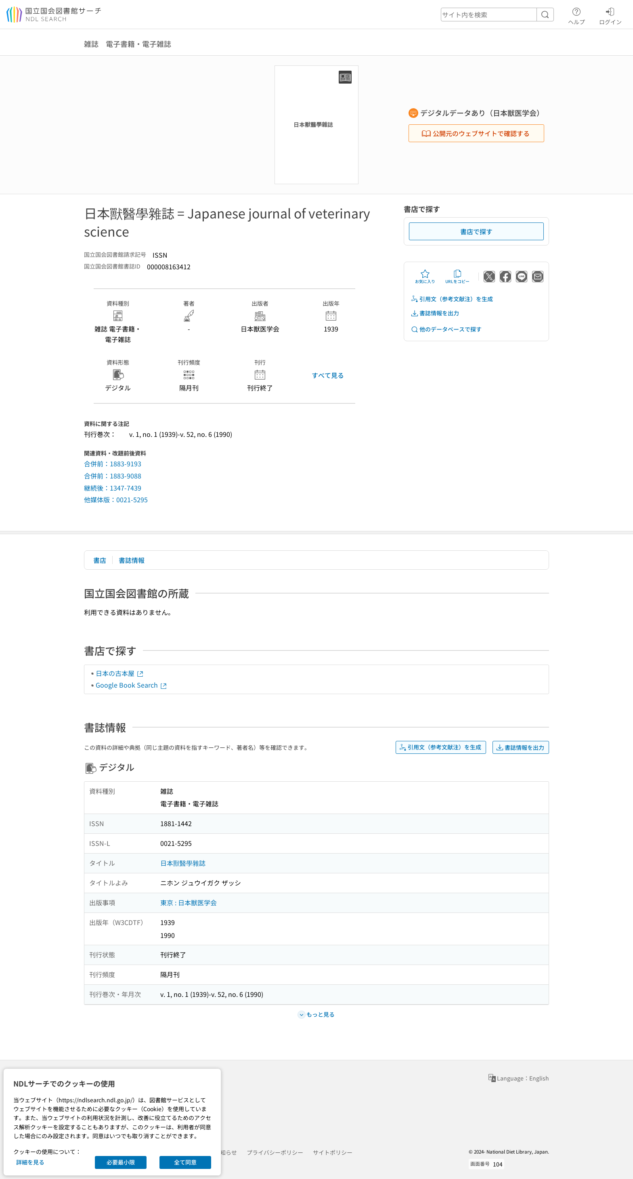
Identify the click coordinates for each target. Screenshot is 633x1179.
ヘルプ (576, 14)
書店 (99, 560)
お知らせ (225, 1152)
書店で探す (476, 231)
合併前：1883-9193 (112, 463)
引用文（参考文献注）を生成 (452, 299)
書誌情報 (132, 560)
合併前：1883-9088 (112, 475)
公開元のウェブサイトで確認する (475, 133)
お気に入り (425, 276)
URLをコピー (457, 276)
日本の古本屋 (120, 673)
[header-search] (497, 14)
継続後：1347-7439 (112, 488)
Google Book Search (132, 685)
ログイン (610, 14)
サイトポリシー (332, 1152)
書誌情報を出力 (435, 313)
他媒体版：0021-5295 (116, 499)
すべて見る (328, 375)
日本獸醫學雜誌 (182, 863)
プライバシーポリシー (275, 1152)
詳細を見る (30, 1162)
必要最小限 (121, 1162)
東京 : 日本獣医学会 (188, 902)
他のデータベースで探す (446, 329)
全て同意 (185, 1162)
